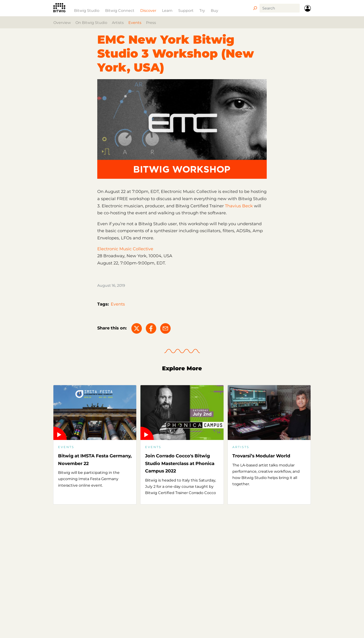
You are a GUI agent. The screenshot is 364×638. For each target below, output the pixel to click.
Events (134, 22)
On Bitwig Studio (91, 22)
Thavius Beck (239, 205)
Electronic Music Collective (125, 248)
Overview (62, 22)
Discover (148, 10)
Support (186, 10)
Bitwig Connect (119, 10)
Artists (118, 22)
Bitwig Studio (86, 10)
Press (151, 22)
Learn (167, 10)
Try (202, 10)
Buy (214, 10)
